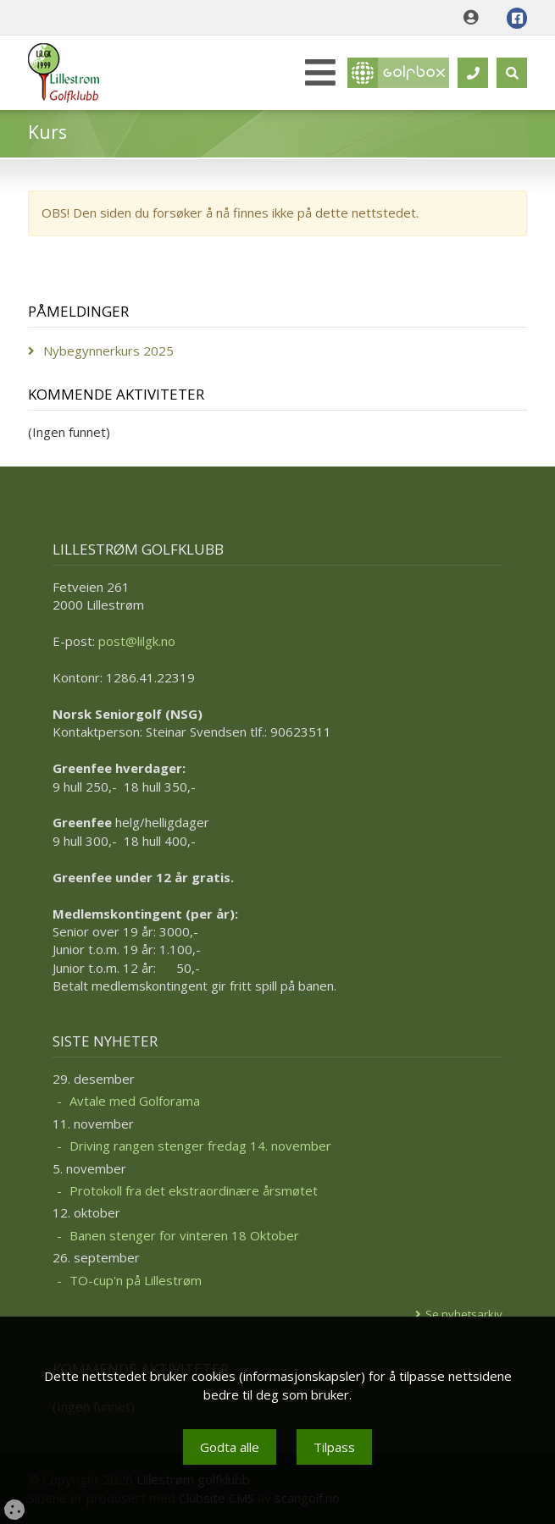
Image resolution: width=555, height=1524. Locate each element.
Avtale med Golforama (134, 1100)
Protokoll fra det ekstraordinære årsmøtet (193, 1190)
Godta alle (229, 1446)
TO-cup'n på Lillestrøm (135, 1280)
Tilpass (334, 1446)
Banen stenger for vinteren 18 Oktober (184, 1235)
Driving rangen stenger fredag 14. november (200, 1145)
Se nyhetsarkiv (463, 1314)
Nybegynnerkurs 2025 (108, 350)
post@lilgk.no (136, 640)
